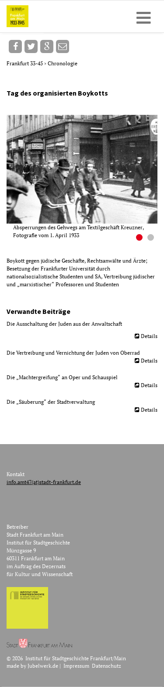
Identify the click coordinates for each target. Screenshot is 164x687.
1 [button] (140, 238)
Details (149, 336)
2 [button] (151, 238)
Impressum (76, 665)
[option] (85, 177)
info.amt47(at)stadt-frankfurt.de (44, 482)
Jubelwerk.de (43, 665)
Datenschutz (106, 665)
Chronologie (62, 63)
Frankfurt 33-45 (25, 63)
